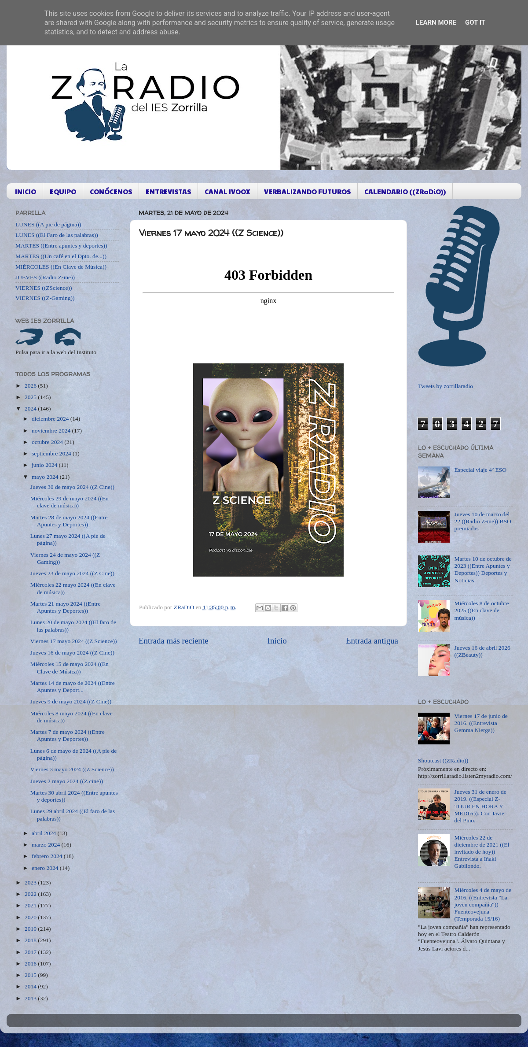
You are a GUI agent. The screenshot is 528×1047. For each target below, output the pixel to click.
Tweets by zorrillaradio (445, 386)
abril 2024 (45, 833)
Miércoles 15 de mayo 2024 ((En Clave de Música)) (69, 667)
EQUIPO (63, 191)
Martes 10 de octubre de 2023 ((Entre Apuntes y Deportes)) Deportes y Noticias (482, 569)
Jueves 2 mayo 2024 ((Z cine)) (66, 781)
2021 (31, 905)
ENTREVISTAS (168, 191)
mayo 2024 (46, 477)
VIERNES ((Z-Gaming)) (45, 298)
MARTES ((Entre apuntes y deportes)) (61, 245)
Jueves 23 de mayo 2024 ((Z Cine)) (72, 573)
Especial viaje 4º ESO (480, 469)
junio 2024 (45, 465)
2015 (31, 975)
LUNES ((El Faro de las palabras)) (56, 235)
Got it (475, 22)
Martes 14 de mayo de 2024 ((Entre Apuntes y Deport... (72, 686)
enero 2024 (46, 868)
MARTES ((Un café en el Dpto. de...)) (60, 256)
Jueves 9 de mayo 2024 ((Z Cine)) (70, 701)
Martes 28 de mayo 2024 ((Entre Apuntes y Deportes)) (69, 521)
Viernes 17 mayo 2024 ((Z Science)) (73, 641)
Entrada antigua (372, 640)
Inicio (277, 640)
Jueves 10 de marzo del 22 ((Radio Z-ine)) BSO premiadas (482, 521)
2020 (31, 917)
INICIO (25, 191)
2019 (31, 928)
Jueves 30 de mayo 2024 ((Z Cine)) (72, 487)
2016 (31, 963)
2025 (31, 397)
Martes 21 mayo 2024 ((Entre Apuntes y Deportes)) (65, 607)
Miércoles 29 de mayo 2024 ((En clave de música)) (69, 502)
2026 (31, 385)
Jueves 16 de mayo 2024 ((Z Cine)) (72, 652)
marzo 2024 (46, 844)
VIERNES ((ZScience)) (43, 288)
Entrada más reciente (173, 640)
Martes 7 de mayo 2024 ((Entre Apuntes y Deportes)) (67, 735)
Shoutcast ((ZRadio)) (443, 760)
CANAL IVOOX (227, 191)
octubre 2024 (48, 442)
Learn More (436, 22)
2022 (31, 894)
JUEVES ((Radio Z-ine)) (45, 277)
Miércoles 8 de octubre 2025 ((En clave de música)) (481, 610)
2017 (31, 952)
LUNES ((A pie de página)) (48, 224)
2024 (31, 408)
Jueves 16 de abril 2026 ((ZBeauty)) (482, 651)
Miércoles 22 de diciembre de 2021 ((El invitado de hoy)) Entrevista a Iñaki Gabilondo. (481, 851)
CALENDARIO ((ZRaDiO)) (405, 191)
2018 (31, 940)
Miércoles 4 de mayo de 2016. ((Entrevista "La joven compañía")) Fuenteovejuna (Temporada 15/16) (482, 904)
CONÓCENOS (111, 191)
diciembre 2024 (51, 418)
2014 (31, 986)
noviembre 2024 (52, 430)
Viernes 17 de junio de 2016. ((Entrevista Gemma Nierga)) (480, 723)
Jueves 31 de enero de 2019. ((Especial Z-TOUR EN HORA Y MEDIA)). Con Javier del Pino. (480, 806)
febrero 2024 (48, 856)
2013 (31, 998)
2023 (31, 882)
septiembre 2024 (52, 453)
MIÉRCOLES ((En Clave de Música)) (60, 266)
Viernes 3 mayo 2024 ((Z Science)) (72, 769)
